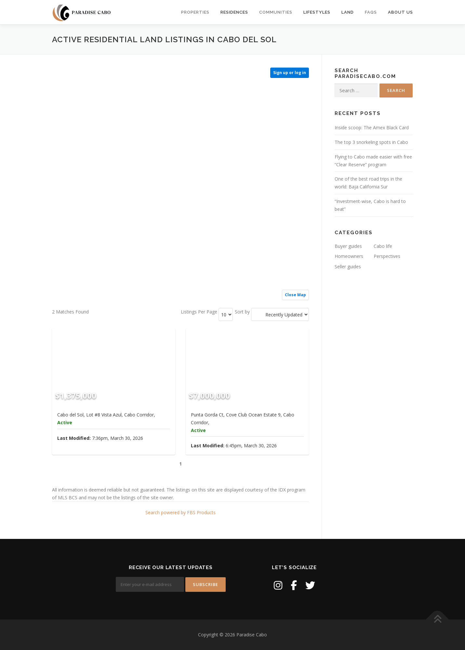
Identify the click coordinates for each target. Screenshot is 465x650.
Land (347, 12)
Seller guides (348, 266)
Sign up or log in (289, 72)
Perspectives (387, 256)
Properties (195, 12)
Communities (275, 12)
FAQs (371, 12)
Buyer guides (348, 246)
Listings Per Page (199, 312)
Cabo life (383, 246)
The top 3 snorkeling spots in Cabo (371, 142)
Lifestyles (316, 12)
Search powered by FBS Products (180, 512)
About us (400, 12)
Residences (234, 12)
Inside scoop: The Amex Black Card (372, 127)
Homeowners (349, 256)
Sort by (242, 312)
